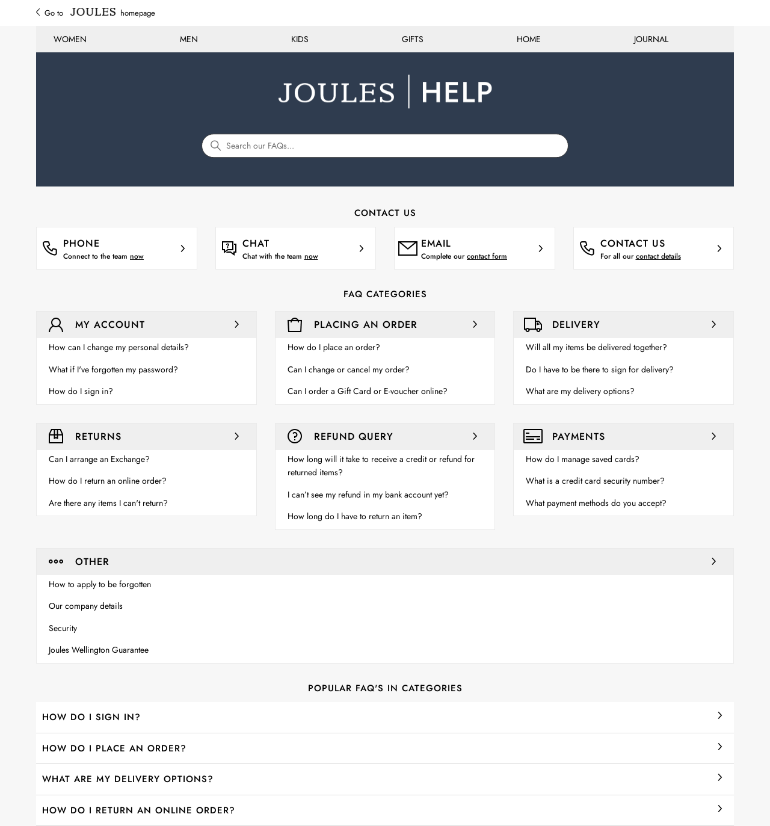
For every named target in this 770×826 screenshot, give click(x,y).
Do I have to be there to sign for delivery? (600, 369)
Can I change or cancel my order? (349, 369)
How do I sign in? (81, 391)
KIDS (300, 39)
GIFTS (413, 39)
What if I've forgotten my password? (113, 369)
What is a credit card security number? (595, 481)
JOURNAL (651, 39)
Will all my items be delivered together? (596, 347)
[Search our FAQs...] (385, 146)
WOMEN (70, 39)
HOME (529, 39)
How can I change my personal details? (119, 347)
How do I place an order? (334, 347)
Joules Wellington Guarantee (99, 650)
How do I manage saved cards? (582, 459)
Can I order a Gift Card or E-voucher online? (368, 391)
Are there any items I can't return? (108, 503)
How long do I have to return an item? (355, 516)
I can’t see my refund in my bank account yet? (368, 495)
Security (63, 628)
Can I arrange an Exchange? (99, 459)
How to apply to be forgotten (100, 584)
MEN (189, 39)
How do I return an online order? (108, 481)
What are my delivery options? (580, 391)
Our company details (86, 606)
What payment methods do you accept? (596, 503)
